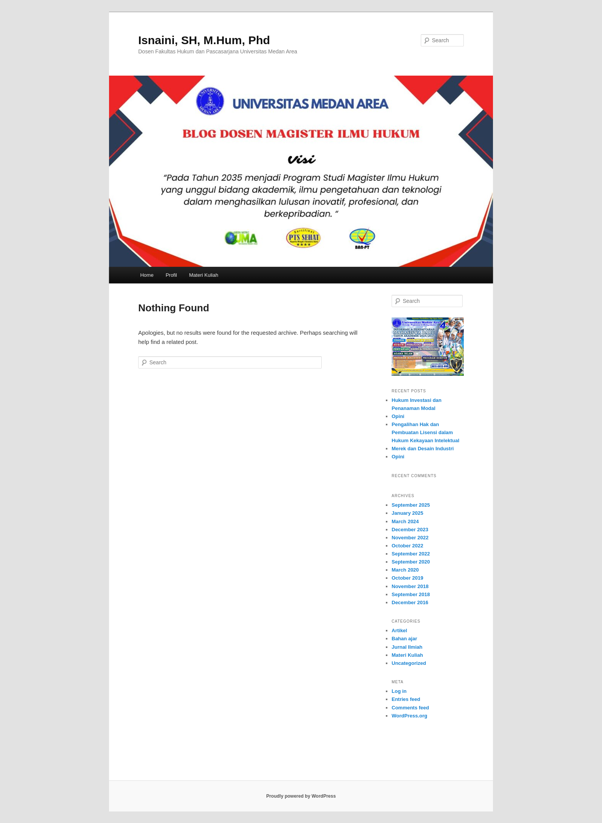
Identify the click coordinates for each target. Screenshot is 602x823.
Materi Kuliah (203, 275)
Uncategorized (409, 663)
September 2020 (411, 562)
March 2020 (405, 570)
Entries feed (406, 699)
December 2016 (410, 602)
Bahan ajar (404, 638)
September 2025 (411, 505)
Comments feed (410, 708)
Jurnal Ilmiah (407, 647)
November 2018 (410, 586)
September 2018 (411, 594)
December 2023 (410, 529)
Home (147, 275)
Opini (398, 416)
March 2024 (405, 521)
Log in (399, 691)
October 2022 (407, 546)
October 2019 (407, 578)
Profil (171, 275)
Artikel (399, 630)
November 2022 (410, 537)
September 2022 (411, 554)
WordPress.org (409, 716)
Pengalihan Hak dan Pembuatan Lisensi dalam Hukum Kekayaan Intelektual (425, 432)
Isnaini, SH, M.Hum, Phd (204, 40)
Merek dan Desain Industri (423, 448)
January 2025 (407, 513)
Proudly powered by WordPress (301, 796)
